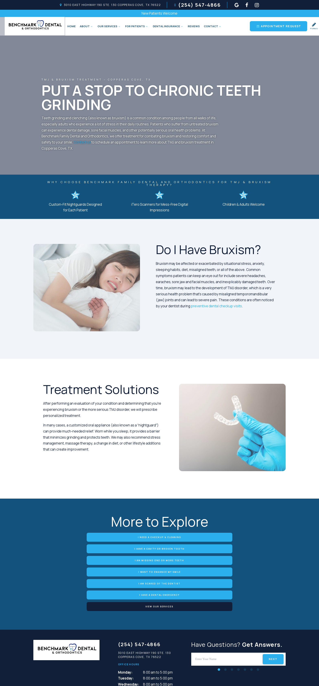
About (86, 26)
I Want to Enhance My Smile (86, 548)
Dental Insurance (167, 26)
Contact (212, 26)
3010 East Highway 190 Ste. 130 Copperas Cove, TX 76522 (110, 4)
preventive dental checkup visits (216, 306)
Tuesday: (126, 630)
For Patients (136, 26)
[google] (236, 5)
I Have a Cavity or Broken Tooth (159, 537)
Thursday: (126, 642)
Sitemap (130, 677)
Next (273, 611)
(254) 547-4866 (197, 4)
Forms (314, 26)
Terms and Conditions (199, 677)
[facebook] (246, 5)
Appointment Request (278, 26)
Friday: (124, 648)
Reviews (193, 26)
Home (70, 26)
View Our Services (160, 559)
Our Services (108, 26)
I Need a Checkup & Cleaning (86, 537)
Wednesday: (128, 636)
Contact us (82, 142)
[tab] (219, 621)
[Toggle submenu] (91, 26)
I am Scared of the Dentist (159, 548)
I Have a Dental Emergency (233, 548)
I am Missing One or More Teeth (232, 537)
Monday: (125, 624)
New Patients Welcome (159, 13)
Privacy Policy (157, 677)
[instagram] (256, 5)
